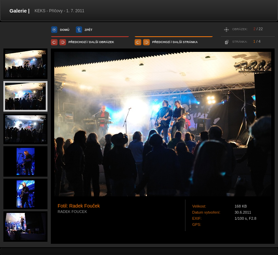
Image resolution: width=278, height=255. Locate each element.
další (93, 42)
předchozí (77, 42)
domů (65, 30)
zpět (89, 30)
